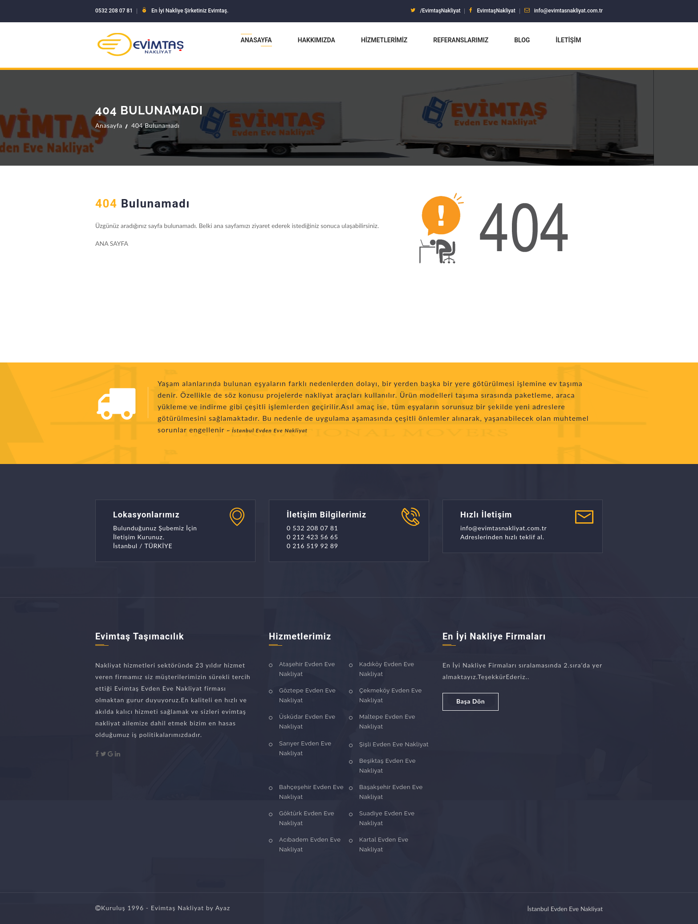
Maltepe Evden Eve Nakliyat (387, 721)
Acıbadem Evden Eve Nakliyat (310, 844)
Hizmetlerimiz (384, 40)
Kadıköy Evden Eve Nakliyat (386, 669)
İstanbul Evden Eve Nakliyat (565, 908)
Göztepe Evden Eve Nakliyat (307, 695)
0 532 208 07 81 (312, 528)
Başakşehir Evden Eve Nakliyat (391, 792)
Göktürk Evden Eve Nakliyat (306, 818)
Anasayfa (256, 40)
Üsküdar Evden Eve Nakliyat (307, 721)
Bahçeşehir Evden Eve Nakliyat (311, 792)
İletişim (568, 40)
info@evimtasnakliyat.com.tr (568, 11)
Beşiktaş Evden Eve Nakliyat (387, 765)
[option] (380, 408)
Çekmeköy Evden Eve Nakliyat (390, 695)
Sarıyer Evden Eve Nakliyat (305, 748)
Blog (522, 40)
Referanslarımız (460, 40)
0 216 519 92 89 (312, 546)
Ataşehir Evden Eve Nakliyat (307, 669)
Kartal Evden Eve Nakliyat (383, 844)
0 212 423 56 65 (312, 537)
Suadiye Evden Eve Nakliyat (387, 818)
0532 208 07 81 (114, 11)
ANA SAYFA (111, 243)
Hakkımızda (316, 40)
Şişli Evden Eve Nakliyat (394, 744)
